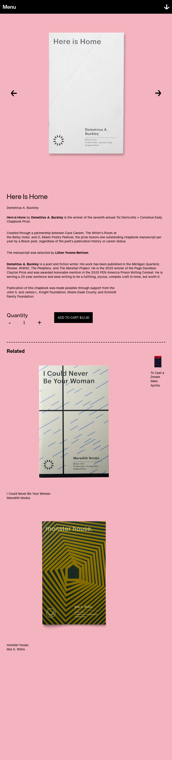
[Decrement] (10, 322)
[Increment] (39, 322)
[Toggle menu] (9, 7)
